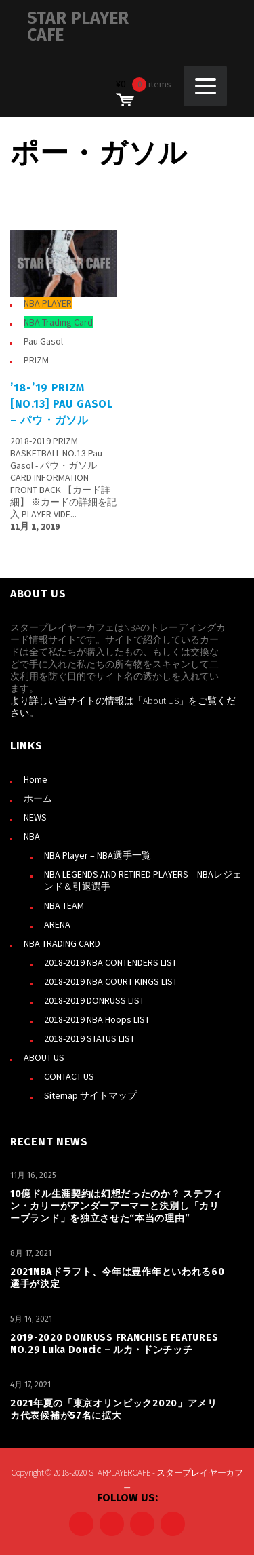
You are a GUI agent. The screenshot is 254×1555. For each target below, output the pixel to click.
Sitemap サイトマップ (90, 1095)
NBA (32, 836)
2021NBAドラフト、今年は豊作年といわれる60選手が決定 (117, 1278)
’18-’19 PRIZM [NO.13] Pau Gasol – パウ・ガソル (61, 404)
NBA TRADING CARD (62, 943)
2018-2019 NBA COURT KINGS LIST (110, 981)
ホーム (38, 798)
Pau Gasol (43, 341)
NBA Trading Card (58, 322)
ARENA (57, 924)
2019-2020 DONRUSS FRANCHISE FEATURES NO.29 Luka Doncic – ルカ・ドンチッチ (114, 1344)
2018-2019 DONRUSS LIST (94, 1000)
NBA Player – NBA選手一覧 (97, 855)
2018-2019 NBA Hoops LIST (97, 1019)
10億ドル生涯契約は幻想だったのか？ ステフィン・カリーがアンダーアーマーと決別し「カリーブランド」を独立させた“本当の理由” (116, 1206)
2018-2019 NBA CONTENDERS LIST (110, 962)
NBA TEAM (64, 905)
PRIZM (36, 360)
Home (35, 779)
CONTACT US (69, 1076)
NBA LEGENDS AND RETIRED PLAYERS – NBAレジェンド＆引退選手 (143, 880)
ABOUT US (44, 1057)
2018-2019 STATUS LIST (89, 1038)
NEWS (35, 817)
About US (161, 700)
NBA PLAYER (48, 303)
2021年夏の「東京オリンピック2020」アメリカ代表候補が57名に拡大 (113, 1409)
